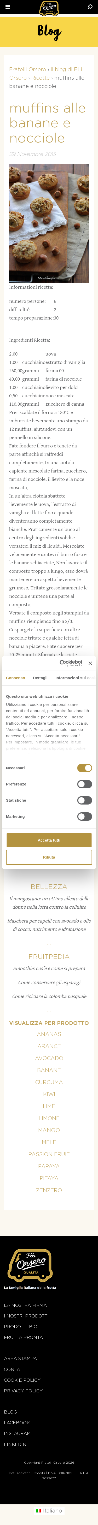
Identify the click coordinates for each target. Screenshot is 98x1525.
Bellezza (49, 887)
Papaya (49, 1166)
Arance (49, 1046)
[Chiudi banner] (90, 663)
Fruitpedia (49, 957)
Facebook (17, 1423)
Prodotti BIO (20, 1327)
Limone (49, 1118)
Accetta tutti (49, 840)
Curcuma (49, 1082)
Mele (49, 1142)
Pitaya (49, 1178)
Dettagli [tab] (40, 678)
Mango (49, 1130)
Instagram (17, 1433)
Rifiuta (49, 857)
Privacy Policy (23, 1391)
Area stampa (20, 1358)
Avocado (49, 1058)
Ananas (49, 1034)
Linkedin (15, 1444)
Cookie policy (22, 1380)
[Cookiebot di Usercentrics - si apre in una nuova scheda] (61, 663)
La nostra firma (25, 1305)
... (49, 873)
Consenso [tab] (15, 678)
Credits (39, 1473)
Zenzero (49, 1190)
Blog (10, 1412)
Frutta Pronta (23, 1337)
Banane (49, 1070)
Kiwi (49, 1094)
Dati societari (20, 1473)
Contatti (15, 1369)
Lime (49, 1106)
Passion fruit (49, 1154)
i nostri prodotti (26, 1316)
